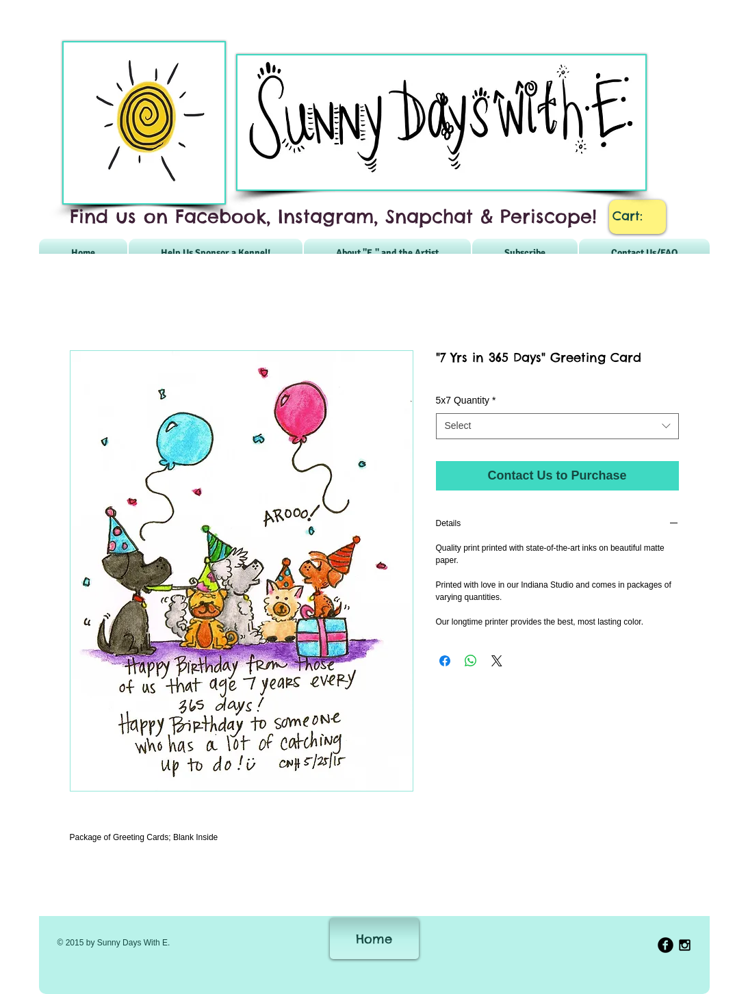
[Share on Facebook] (445, 661)
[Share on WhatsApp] (471, 661)
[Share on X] (497, 661)
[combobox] (557, 426)
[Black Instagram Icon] (685, 945)
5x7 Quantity (466, 400)
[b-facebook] (665, 945)
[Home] (374, 938)
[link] (637, 216)
